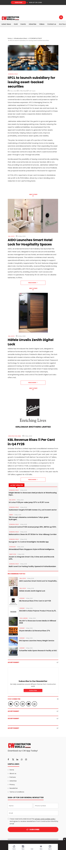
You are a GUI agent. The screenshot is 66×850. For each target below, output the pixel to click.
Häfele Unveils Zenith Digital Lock (32, 591)
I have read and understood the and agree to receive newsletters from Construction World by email (34, 821)
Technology (12, 547)
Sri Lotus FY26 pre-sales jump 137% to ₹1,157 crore (29, 502)
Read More (33, 283)
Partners (13, 777)
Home (10, 38)
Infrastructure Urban (20, 38)
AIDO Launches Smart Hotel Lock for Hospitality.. (38, 581)
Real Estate (11, 236)
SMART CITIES (12, 554)
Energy (11, 515)
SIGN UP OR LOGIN (34, 2)
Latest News (6, 24)
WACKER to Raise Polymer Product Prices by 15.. (37, 611)
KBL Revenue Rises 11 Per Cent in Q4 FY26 (35, 601)
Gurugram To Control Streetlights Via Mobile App (29, 542)
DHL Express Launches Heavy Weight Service (36, 641)
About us (13, 773)
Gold (16, 24)
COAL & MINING (24, 618)
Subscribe (18, 2)
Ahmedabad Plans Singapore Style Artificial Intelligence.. (32, 549)
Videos (41, 24)
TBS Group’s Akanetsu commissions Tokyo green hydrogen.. (28, 518)
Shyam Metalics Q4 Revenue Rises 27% (34, 631)
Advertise (32, 24)
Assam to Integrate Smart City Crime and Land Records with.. (31, 558)
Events (23, 24)
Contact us (51, 24)
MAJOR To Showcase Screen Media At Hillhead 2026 (37, 622)
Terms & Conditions (17, 792)
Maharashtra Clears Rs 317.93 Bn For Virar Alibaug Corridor (33, 534)
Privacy (12, 784)
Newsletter (14, 788)
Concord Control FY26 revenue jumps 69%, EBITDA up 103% (32, 527)
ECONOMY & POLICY (35, 38)
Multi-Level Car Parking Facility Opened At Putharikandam (32, 566)
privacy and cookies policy (45, 819)
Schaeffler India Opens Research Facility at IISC (38, 651)
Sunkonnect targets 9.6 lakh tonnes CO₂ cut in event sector (33, 510)
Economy (22, 598)
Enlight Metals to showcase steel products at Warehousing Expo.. (33, 494)
